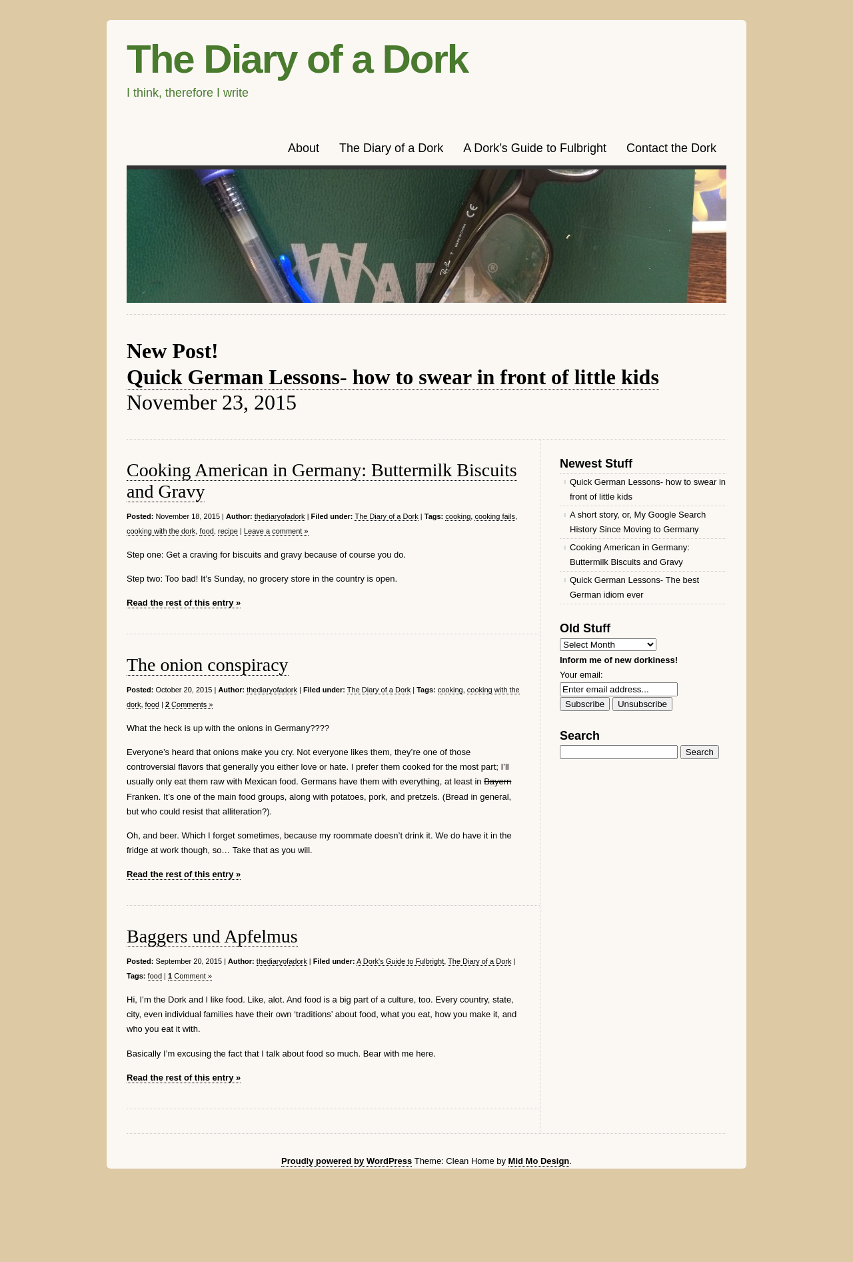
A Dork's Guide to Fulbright (400, 961)
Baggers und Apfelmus (212, 936)
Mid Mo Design (539, 1161)
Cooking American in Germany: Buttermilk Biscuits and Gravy (630, 554)
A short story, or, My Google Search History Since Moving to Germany (638, 522)
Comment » (190, 976)
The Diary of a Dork (297, 59)
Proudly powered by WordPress (346, 1161)
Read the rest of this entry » (184, 603)
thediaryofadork (280, 516)
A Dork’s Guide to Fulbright (534, 148)
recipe (228, 531)
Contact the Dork (671, 148)
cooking (457, 516)
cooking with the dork (161, 531)
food (206, 531)
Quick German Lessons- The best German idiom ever (634, 587)
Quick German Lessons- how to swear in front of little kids (393, 377)
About (303, 148)
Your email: (581, 675)
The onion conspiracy (208, 664)
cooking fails (494, 516)
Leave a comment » (276, 531)
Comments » (189, 704)
